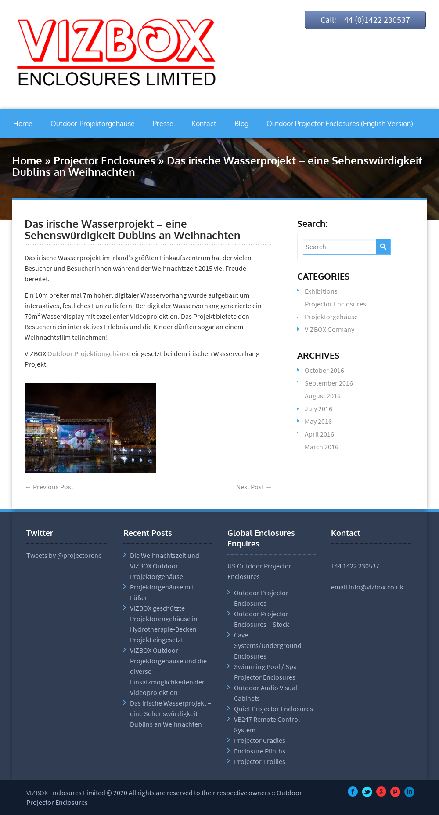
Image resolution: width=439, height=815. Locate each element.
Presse (163, 123)
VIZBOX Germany (329, 329)
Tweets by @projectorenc (63, 555)
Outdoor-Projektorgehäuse (92, 123)
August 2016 (323, 395)
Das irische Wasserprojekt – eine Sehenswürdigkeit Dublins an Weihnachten (133, 229)
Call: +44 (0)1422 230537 (365, 19)
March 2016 (321, 446)
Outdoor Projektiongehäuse (88, 353)
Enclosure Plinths (259, 750)
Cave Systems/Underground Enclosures (268, 645)
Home (22, 123)
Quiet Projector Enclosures (273, 708)
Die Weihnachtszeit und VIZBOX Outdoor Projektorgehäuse (164, 566)
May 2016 (318, 421)
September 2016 (329, 382)
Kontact (203, 123)
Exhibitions (321, 291)
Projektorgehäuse (331, 316)
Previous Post (49, 486)
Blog (241, 123)
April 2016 (319, 433)
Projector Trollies (259, 761)
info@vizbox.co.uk (376, 586)
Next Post (254, 486)
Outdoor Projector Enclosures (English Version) (339, 123)
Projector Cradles (259, 740)
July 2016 (318, 408)
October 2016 (324, 370)
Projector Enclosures (104, 160)
